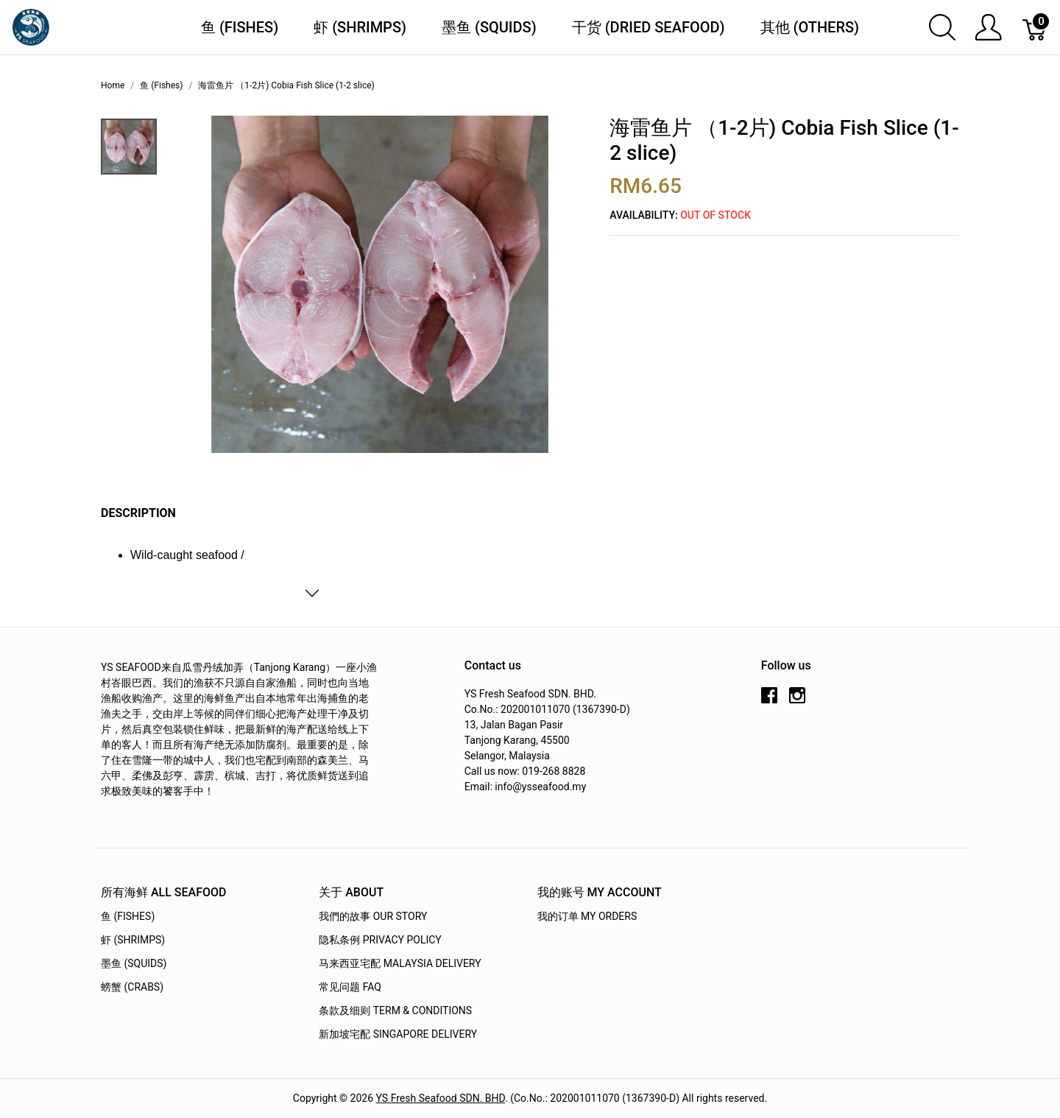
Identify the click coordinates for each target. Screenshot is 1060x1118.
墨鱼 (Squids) (489, 27)
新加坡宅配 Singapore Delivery (398, 1034)
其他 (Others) (810, 27)
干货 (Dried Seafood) (648, 27)
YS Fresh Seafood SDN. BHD (441, 1098)
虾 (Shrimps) (360, 27)
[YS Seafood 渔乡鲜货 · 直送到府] (31, 26)
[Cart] (1035, 27)
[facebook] (769, 701)
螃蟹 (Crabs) (132, 987)
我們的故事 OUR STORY (373, 916)
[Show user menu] (988, 27)
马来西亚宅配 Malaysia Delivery (400, 963)
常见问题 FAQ (350, 987)
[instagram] (797, 701)
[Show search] (942, 27)
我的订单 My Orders (587, 916)
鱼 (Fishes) (239, 27)
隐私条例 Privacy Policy (380, 940)
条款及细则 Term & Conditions (395, 1010)
